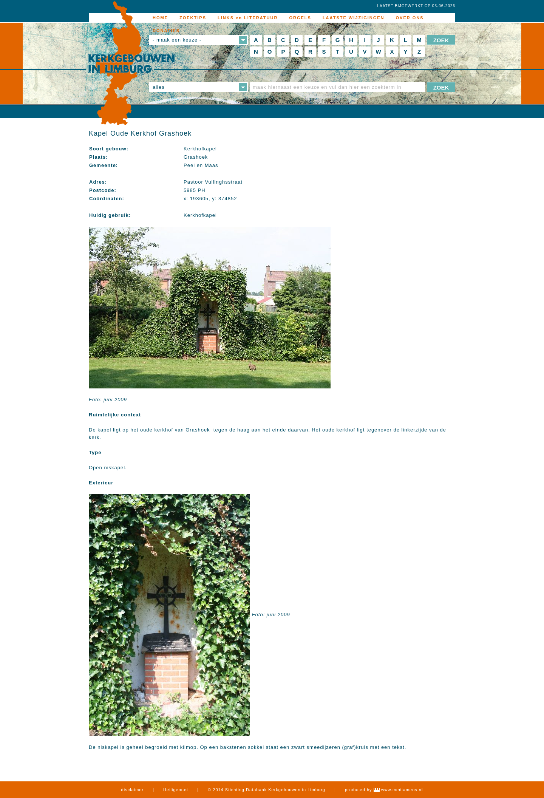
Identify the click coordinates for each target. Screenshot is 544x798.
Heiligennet (175, 789)
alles (159, 87)
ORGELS (300, 17)
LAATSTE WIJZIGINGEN (354, 17)
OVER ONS (410, 17)
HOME (160, 17)
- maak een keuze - (177, 40)
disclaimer (132, 789)
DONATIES (166, 30)
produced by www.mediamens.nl (384, 789)
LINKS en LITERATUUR (248, 17)
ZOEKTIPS (192, 17)
